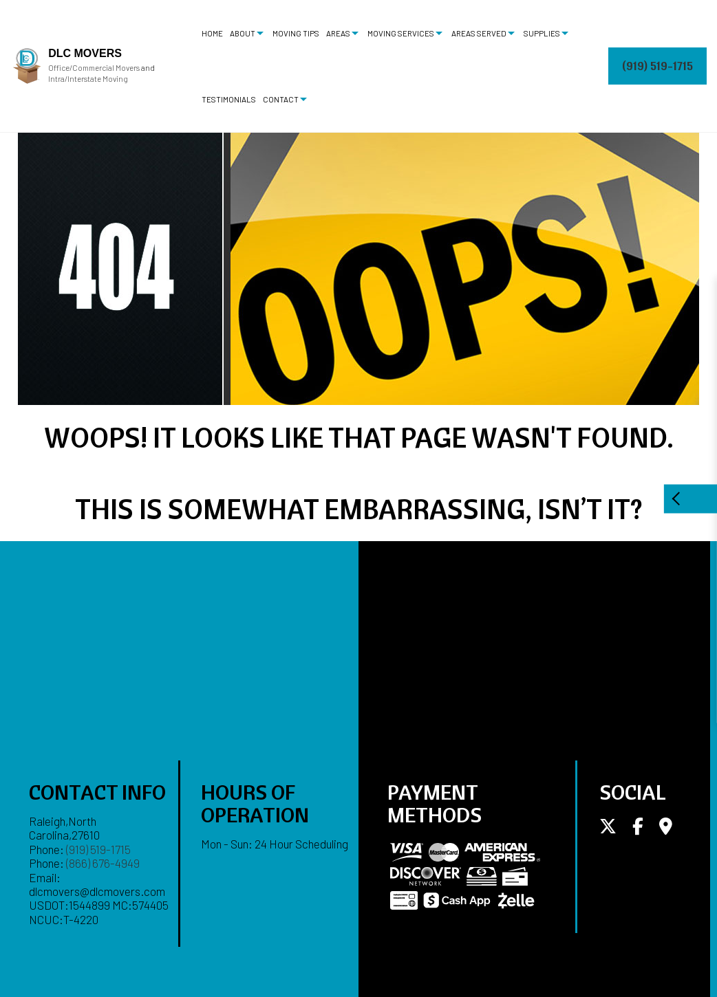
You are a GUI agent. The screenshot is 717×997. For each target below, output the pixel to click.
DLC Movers (85, 53)
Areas (338, 33)
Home (212, 33)
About (242, 33)
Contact (281, 99)
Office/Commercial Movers (94, 67)
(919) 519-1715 (657, 66)
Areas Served (478, 33)
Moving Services (400, 33)
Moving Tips (295, 33)
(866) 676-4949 (103, 863)
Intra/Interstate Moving (88, 78)
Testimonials (229, 99)
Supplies (542, 33)
